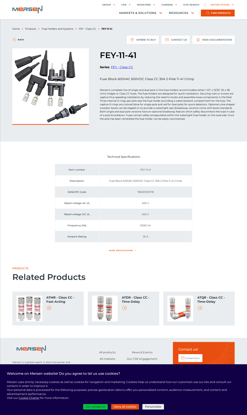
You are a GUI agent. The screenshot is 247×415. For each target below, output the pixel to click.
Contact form (192, 358)
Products (30, 28)
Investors (144, 4)
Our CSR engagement (142, 358)
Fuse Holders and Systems (57, 28)
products (221, 13)
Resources (178, 13)
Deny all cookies (125, 406)
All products (107, 352)
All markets (107, 358)
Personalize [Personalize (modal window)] (153, 406)
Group (106, 4)
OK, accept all (95, 406)
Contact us (175, 40)
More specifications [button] (121, 250)
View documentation (213, 40)
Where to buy (143, 40)
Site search (191, 5)
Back (21, 40)
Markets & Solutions (137, 13)
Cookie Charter (29, 398)
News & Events (142, 352)
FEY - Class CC (87, 28)
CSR (123, 4)
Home (16, 28)
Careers (167, 4)
